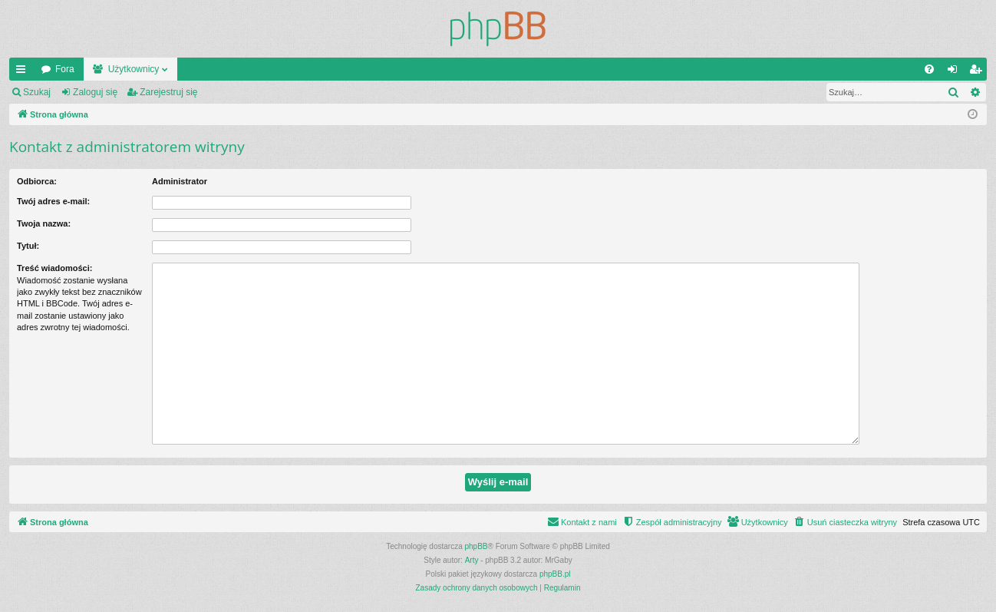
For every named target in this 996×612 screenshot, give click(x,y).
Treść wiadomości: (54, 268)
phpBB (476, 546)
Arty (472, 560)
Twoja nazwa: (44, 223)
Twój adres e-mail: (53, 201)
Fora (64, 69)
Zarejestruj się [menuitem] (978, 72)
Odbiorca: (37, 181)
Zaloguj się (95, 92)
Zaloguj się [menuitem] (956, 72)
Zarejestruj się (168, 92)
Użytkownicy (134, 69)
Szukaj (37, 92)
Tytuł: (28, 245)
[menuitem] (929, 69)
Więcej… (23, 72)
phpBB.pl (555, 574)
